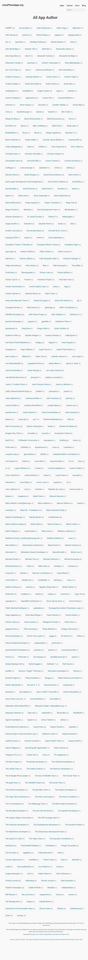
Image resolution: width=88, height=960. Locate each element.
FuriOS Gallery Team (39, 286)
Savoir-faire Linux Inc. (15, 699)
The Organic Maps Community (19, 818)
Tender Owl (32, 755)
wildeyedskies (68, 887)
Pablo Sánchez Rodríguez (17, 608)
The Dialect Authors (35, 769)
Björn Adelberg (40, 126)
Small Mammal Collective (17, 727)
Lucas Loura (42, 482)
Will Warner (11, 894)
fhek (46, 265)
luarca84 (77, 475)
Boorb (38, 133)
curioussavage (27, 168)
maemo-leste (76, 489)
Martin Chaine (55, 524)
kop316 (9, 440)
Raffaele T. (52, 664)
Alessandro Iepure (64, 49)
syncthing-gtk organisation (37, 748)
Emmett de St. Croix (57, 231)
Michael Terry (32, 559)
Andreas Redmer (34, 77)
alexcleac (32, 63)
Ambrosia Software (45, 70)
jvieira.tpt (24, 419)
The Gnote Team (57, 783)
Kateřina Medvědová (53, 419)
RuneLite (10, 692)
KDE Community (13, 426)
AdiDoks (41, 934)
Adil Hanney (11, 35)
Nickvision (10, 594)
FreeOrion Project (46, 279)
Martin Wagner (12, 531)
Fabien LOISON (27, 251)
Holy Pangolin (69, 342)
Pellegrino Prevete (51, 622)
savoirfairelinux (37, 699)
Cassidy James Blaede (53, 140)
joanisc (68, 391)
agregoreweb (75, 35)
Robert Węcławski (14, 685)
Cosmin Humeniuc (73, 161)
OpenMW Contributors (31, 601)
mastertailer (31, 531)
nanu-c (71, 580)
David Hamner (30, 189)
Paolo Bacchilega (33, 615)
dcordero (62, 189)
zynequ (21, 915)
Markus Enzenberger (15, 517)
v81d (30, 874)
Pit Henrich (66, 636)
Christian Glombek (34, 154)
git (79, 300)
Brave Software (13, 140)
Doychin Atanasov (14, 217)
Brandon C (71, 133)
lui (69, 482)
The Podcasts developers (17, 825)
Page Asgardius (13, 615)
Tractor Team (50, 860)
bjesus (25, 126)
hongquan (10, 349)
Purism (9, 657)
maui (72, 538)
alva (28, 70)
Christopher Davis (14, 161)
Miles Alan (43, 566)
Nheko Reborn (69, 587)
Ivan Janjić (77, 356)
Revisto (77, 671)
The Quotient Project (75, 825)
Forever (28, 279)
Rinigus (49, 678)
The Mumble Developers (16, 811)
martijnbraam (55, 517)
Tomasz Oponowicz (14, 860)
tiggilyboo (28, 853)
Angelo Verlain (44, 91)
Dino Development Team (48, 209)
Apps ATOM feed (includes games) (39, 939)
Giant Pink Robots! (63, 300)
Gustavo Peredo (53, 335)
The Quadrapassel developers (47, 825)
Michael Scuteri (13, 559)
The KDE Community (44, 797)
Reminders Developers (58, 671)
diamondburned (13, 203)
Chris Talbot (77, 147)
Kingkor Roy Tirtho (14, 433)
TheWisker (51, 846)
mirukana (73, 566)
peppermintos (12, 629)
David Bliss (78, 182)
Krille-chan (11, 447)
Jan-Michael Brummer (15, 377)
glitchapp (50, 307)
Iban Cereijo (11, 356)
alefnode (46, 49)
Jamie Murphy (34, 370)
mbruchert (11, 552)
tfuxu (46, 755)
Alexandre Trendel (14, 63)
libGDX (44, 454)
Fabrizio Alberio (27, 258)
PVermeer (23, 657)
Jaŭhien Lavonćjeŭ (54, 377)
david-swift (47, 189)
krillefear (26, 447)
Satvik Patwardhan (72, 692)
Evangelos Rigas (73, 244)
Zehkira (61, 908)
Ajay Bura (20, 42)
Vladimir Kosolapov (14, 887)
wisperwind (46, 894)
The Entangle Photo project (17, 776)
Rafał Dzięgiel (36, 664)
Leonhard (69, 447)
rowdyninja (68, 685)
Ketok (51, 426)
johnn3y (70, 398)
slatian (64, 720)
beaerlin (52, 112)
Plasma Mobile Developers (17, 643)
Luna (27, 489)
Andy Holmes (52, 84)
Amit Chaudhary (66, 70)
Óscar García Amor (55, 601)
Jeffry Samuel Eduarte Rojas (18, 391)
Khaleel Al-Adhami (68, 426)
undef (9, 867)
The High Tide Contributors (17, 797)
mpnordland (63, 573)
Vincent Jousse (48, 880)
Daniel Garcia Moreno (54, 175)
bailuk (40, 112)
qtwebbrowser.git (58, 657)
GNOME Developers (14, 314)
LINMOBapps (49, 923)
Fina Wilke (77, 265)
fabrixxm (10, 258)
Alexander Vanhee (46, 56)
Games (70, 5)
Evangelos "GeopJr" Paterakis (18, 244)
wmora (60, 894)
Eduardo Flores (46, 224)
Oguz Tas (80, 594)
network (30, 587)
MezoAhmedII (59, 552)
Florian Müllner (65, 272)
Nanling (58, 580)
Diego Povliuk (12, 209)
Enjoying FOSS (12, 238)
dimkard (28, 209)
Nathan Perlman (13, 587)
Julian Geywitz (30, 412)
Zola (37, 934)
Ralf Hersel (68, 664)
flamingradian (28, 272)
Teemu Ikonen (61, 748)
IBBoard (26, 356)
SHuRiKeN (78, 713)
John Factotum (53, 398)
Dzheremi (29, 224)
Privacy (12, 939)
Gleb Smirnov (33, 307)
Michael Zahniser (51, 559)
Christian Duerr (12, 154)
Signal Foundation (14, 720)
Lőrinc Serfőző (12, 475)
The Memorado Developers (64, 804)
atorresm (43, 105)
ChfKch (42, 147)
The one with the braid (43, 811)
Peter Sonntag (31, 629)
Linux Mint (40, 461)
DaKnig (71, 168)
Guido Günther (61, 328)
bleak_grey (72, 126)
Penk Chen (70, 622)
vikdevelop (30, 880)
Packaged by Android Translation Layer (66, 608)
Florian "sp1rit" (12, 279)
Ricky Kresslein (33, 678)
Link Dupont (11, 461)
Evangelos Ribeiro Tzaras (48, 244)
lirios (81, 461)
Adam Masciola (44, 28)
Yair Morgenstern (13, 901)
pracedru (39, 650)
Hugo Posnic (45, 349)
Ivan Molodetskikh (14, 363)
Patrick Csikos (12, 622)
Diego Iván (71, 203)
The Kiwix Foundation (69, 797)
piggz (52, 636)
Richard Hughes (13, 678)
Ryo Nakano (26, 692)
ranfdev (9, 671)
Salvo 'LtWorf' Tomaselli (47, 692)
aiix (8, 42)
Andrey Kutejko (12, 84)
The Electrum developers (61, 769)
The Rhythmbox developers (17, 832)
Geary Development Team (17, 300)
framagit (32, 934)
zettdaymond (76, 908)
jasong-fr (36, 377)
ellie (73, 224)
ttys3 (64, 860)
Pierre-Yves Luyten (36, 636)
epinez (28, 238)
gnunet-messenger (14, 321)
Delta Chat (23, 196)
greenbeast (11, 328)
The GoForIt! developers (16, 790)
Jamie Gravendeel (14, 370)
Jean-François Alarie (41, 384)
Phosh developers (14, 636)
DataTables (56, 934)
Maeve (9, 496)
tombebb (34, 860)
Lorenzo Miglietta (56, 468)
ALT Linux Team (13, 70)
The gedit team (12, 783)
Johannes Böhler (33, 398)
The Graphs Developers (66, 790)
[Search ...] (76, 9)
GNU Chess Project (38, 314)
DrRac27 (53, 217)
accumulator (25, 28)
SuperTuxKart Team (54, 741)
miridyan (58, 566)
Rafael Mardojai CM (14, 664)
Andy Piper (69, 84)
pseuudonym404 (70, 650)
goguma (32, 321)
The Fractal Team (71, 776)
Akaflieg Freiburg (38, 42)
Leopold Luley (12, 454)
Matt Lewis (47, 531)
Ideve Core (41, 356)
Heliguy (40, 342)
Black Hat (57, 126)
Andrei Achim (53, 77)
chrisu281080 (34, 161)
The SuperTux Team (14, 839)
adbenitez (77, 28)
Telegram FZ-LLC (13, 755)
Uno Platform (45, 867)
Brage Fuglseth (53, 133)
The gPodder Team (41, 790)
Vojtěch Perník (35, 887)
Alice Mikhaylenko (73, 63)
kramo (77, 440)
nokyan (52, 594)
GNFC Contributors (69, 307)
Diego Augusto (32, 203)
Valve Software (63, 874)
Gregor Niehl (43, 328)
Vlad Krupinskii (68, 880)
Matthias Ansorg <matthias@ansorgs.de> (24, 538)
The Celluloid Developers (63, 762)
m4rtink (39, 489)
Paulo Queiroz (31, 622)
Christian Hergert (55, 154)
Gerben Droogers (42, 300)
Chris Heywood (58, 147)
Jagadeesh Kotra (36, 363)
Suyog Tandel (75, 741)
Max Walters (11, 545)
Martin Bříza (37, 524)
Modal (24, 573)
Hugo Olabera (27, 349)
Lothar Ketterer (31, 475)
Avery (8, 112)
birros (72, 119)
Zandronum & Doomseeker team (20, 908)
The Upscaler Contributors (62, 839)
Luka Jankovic (12, 489)
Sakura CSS (65, 934)
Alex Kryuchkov (13, 56)
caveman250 (75, 140)
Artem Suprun (27, 105)
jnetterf (40, 391)
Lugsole (57, 482)
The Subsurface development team (51, 832)
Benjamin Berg (12, 119)
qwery (75, 657)
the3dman (10, 846)
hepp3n (53, 342)
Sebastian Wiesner (14, 713)
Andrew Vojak (71, 77)
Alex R (29, 56)
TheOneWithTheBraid (31, 846)
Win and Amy (28, 894)
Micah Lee (76, 552)
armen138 (48, 98)
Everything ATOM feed (67, 939)
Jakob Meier (55, 363)
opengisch (10, 601)
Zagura (31, 901)
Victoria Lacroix (13, 880)
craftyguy (10, 168)
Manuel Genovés (58, 496)
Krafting (64, 440)
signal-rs (32, 720)
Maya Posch (54, 545)
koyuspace (49, 440)
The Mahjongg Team (38, 804)
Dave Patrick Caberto (58, 182)
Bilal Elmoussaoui (55, 119)
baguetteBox (48, 934)
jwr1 (36, 419)
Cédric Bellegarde (14, 147)
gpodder (46, 321)
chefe (30, 147)
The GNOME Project (35, 783)
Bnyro (26, 133)
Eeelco (62, 224)
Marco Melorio (45, 503)
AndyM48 (28, 91)
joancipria (54, 391)
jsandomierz (11, 412)
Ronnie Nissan (51, 685)
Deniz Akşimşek (41, 196)
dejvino (9, 196)
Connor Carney (52, 161)
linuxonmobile (57, 461)
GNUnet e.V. (76, 314)
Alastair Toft (31, 49)
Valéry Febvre (45, 874)
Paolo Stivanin (54, 615)
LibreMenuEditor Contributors (66, 454)
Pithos (81, 636)
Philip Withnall (50, 629)
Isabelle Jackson (59, 356)
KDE (70, 419)
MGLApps (58, 923)
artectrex (10, 105)
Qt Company (39, 657)
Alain (73, 42)
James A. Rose (73, 363)
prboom (52, 650)
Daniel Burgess (31, 175)
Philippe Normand (70, 629)
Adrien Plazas (43, 35)
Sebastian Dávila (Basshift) (17, 706)
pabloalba (39, 608)
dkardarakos (71, 209)
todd (61, 853)
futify (56, 286)
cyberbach (44, 168)
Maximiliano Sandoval (33, 545)
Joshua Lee (72, 405)
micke (30, 566)
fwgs (67, 286)
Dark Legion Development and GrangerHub (24, 182)
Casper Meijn (31, 140)
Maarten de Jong (56, 489)
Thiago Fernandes (69, 846)
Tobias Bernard (45, 853)
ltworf (47, 475)
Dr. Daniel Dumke (35, 217)
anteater (72, 91)
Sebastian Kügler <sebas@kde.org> (51, 706)
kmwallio (33, 433)
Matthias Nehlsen (55, 538)
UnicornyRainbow (25, 867)
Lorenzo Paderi (76, 468)
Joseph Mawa (54, 405)
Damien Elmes (12, 175)
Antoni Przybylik (13, 98)
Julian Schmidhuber (50, 412)
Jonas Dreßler (12, 405)
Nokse (39, 594)
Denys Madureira (62, 196)
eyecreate (10, 251)
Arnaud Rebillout (66, 98)
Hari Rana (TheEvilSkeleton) (18, 342)
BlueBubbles (11, 133)
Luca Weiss (26, 482)
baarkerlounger (24, 112)
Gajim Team (51, 293)
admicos (27, 35)
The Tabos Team (37, 839)
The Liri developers (14, 804)
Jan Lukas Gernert (55, 370)
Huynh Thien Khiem (65, 349)
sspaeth (73, 727)
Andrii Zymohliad (33, 84)
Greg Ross (27, 328)
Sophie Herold (57, 727)
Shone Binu (63, 713)
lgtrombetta (30, 454)
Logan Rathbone (22, 468)
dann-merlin (74, 175)
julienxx (9, 419)
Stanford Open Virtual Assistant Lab (21, 734)
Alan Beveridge (12, 49)
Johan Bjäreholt (13, 398)
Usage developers (14, 874)
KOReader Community (29, 440)
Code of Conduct (20, 939)
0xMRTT (10, 28)
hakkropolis (71, 335)
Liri (71, 461)
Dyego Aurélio (12, 224)
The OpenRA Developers (69, 811)
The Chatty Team (13, 769)
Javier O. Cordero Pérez (16, 384)
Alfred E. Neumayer (51, 63)
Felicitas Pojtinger (72, 258)
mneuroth (10, 573)
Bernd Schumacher (33, 119)
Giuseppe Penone (14, 307)
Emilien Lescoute (13, 231)
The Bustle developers (36, 762)
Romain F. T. (33, 685)
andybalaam (11, 91)
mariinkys (10, 510)
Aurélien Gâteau (60, 105)
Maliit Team (39, 496)
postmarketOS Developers (17, 650)
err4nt (40, 238)
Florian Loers (46, 272)
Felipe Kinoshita (13, 265)
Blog (84, 5)
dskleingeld (68, 217)
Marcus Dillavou (65, 503)
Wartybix (52, 887)
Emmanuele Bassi (35, 231)
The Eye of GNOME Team (46, 776)
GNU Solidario (58, 314)
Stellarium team (50, 734)
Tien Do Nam (12, 853)
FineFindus (11, 272)
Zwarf (9, 915)
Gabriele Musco (33, 293)
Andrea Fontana (13, 77)
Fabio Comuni (65, 251)
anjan (59, 91)
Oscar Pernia (75, 601)
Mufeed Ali (27, 580)
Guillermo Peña (13, 335)
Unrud (60, 867)
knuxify (46, 433)
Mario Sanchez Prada (56, 510)
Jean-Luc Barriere (64, 384)
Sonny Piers (40, 727)
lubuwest (10, 482)
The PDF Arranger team (49, 818)
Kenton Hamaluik (35, 426)
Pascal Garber (72, 615)
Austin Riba (78, 105)
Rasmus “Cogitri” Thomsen (31, 671)
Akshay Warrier (58, 42)
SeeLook (33, 713)
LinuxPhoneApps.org (12, 5)
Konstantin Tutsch (63, 433)
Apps (62, 5)
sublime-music (12, 741)
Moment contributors (42, 573)
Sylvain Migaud (12, 748)
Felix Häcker (32, 265)
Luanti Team (61, 475)
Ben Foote (67, 112)
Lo (7, 468)
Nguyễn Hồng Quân (48, 587)
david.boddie (12, 189)
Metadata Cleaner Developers (34, 552)
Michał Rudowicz (13, 566)
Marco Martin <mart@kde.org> (19, 503)
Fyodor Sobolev (13, 293)
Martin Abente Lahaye (15, 524)
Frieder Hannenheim (15, 286)
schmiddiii (55, 699)
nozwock (65, 594)
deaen (75, 189)
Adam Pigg (62, 28)
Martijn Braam (36, 517)
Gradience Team (63, 321)
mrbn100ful (11, 580)
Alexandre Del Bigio (68, 56)
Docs (77, 5)
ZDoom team (46, 908)
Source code (78, 939)
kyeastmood (41, 447)
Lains (55, 447)
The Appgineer (61, 755)
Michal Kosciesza (73, 559)
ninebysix (26, 594)
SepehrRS (47, 713)
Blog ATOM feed (55, 939)
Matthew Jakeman (67, 531)
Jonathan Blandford (33, 405)
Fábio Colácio (47, 251)
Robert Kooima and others (70, 678)
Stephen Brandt (69, 734)
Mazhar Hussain (73, 545)
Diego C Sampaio (53, 203)
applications (32, 98)
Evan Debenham (56, 238)
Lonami (39, 468)
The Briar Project (13, 762)
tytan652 (77, 860)
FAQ (27, 939)
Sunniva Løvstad (33, 741)
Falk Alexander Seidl (49, 258)
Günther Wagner (33, 335)
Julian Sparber (72, 412)
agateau (59, 35)
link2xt (26, 461)
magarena (23, 496)
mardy (81, 503)
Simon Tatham (48, 720)
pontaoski (57, 643)
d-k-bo (58, 168)
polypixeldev (41, 643)
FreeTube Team (66, 279)
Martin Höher (73, 524)
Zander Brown (46, 901)
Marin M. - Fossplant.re (31, 510)
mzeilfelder (43, 580)
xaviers (73, 894)
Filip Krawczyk (60, 265)
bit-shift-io (10, 126)
